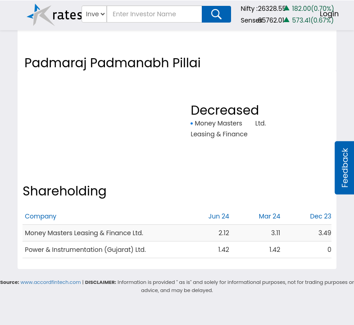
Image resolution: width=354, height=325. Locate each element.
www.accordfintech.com (51, 282)
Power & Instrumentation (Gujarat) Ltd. (85, 249)
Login (329, 14)
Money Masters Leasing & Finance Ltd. (84, 232)
